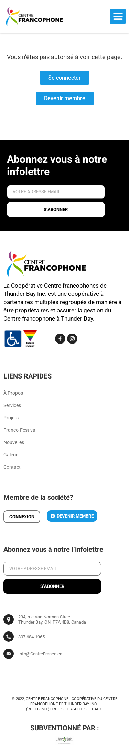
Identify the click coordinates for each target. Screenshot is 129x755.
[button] (118, 16)
